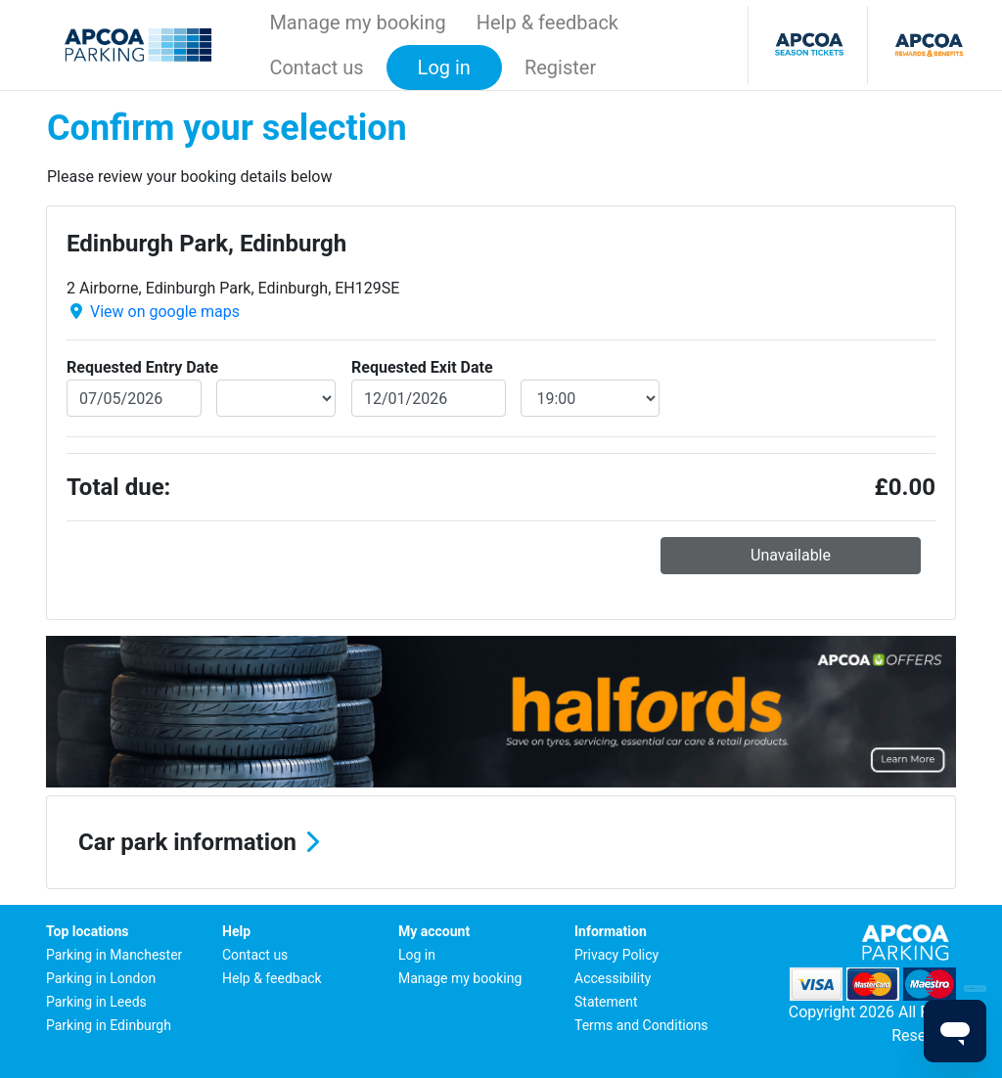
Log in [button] (444, 67)
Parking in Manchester (114, 955)
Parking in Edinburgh (108, 1025)
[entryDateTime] (276, 398)
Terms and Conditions (641, 1025)
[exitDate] (428, 398)
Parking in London (101, 978)
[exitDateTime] (590, 398)
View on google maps (165, 311)
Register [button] (560, 67)
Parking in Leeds (96, 1002)
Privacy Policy (616, 955)
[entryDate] (134, 398)
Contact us (316, 67)
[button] (501, 842)
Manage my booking (357, 22)
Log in (416, 955)
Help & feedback (547, 22)
